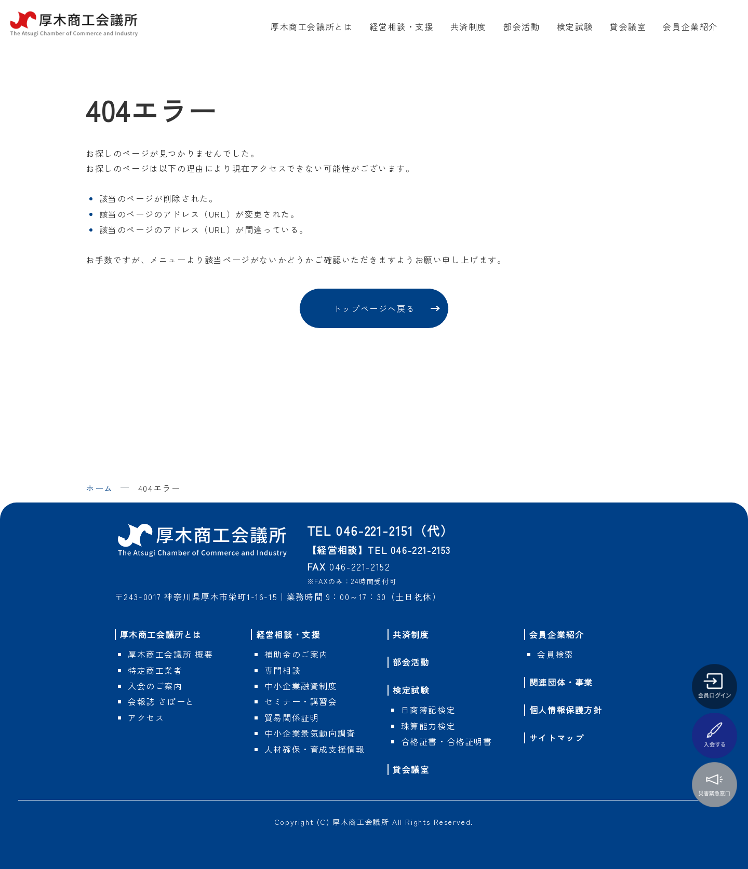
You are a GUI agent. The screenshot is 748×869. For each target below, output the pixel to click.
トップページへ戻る (374, 308)
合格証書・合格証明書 (446, 741)
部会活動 (521, 26)
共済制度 (468, 26)
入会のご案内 (155, 686)
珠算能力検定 (428, 725)
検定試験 (575, 26)
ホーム (99, 488)
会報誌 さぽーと (161, 701)
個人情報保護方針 (566, 709)
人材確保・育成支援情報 (314, 749)
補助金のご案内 (296, 654)
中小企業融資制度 (301, 686)
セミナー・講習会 (301, 701)
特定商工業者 (155, 670)
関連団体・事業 (561, 682)
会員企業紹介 (690, 26)
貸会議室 (628, 26)
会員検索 (555, 654)
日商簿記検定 (428, 709)
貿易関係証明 (291, 717)
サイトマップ (556, 737)
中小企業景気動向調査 (310, 733)
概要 (170, 654)
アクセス (146, 717)
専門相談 (282, 670)
